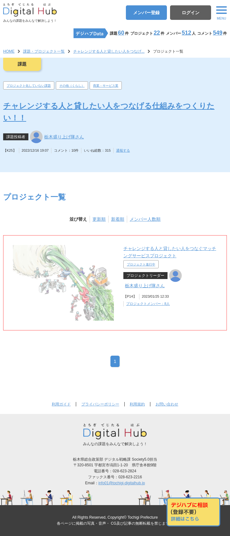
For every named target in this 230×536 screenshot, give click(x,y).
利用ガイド (61, 404)
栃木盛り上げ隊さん (64, 136)
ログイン (190, 12)
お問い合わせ (167, 404)
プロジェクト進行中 (141, 264)
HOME (9, 51)
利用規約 (137, 404)
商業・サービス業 (105, 85)
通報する (123, 150)
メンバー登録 (146, 12)
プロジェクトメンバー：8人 (148, 304)
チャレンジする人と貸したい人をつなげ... (108, 51)
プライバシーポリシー (100, 404)
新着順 (117, 219)
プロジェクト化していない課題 (29, 85)
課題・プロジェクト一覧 (44, 51)
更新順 (99, 219)
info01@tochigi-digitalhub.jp (121, 483)
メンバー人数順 (145, 219)
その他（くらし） (72, 85)
